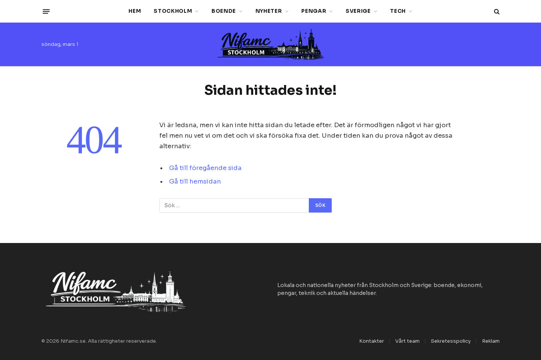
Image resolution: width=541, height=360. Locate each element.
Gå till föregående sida (205, 168)
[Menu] (46, 11)
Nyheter (268, 11)
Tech (398, 11)
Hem (134, 11)
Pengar (313, 11)
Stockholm (173, 11)
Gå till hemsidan (195, 181)
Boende (224, 11)
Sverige (358, 11)
